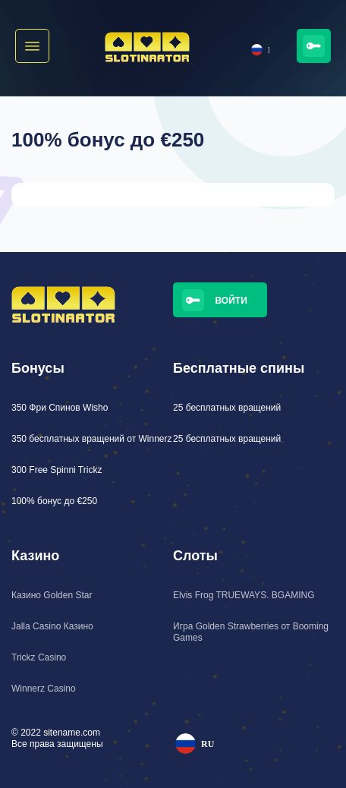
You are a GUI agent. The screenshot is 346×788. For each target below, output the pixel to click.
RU (260, 49)
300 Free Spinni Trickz (56, 470)
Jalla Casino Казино (52, 626)
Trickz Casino (38, 657)
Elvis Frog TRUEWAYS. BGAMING (243, 595)
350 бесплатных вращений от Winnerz (91, 438)
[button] (32, 46)
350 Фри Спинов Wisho (59, 407)
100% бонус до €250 (54, 501)
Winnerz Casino (43, 688)
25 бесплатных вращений (227, 407)
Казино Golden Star (51, 595)
